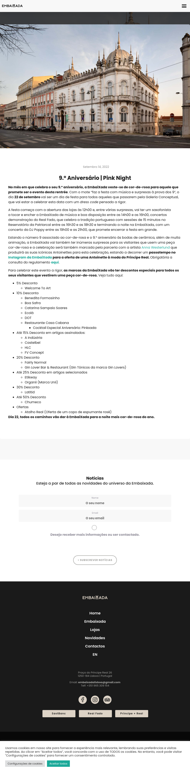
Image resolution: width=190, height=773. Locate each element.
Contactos (95, 646)
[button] (184, 6)
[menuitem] (95, 654)
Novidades (95, 637)
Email (95, 513)
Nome (95, 497)
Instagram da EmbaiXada (30, 257)
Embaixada (95, 621)
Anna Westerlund (156, 247)
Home (95, 613)
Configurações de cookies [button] (25, 764)
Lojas (95, 629)
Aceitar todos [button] (58, 764)
